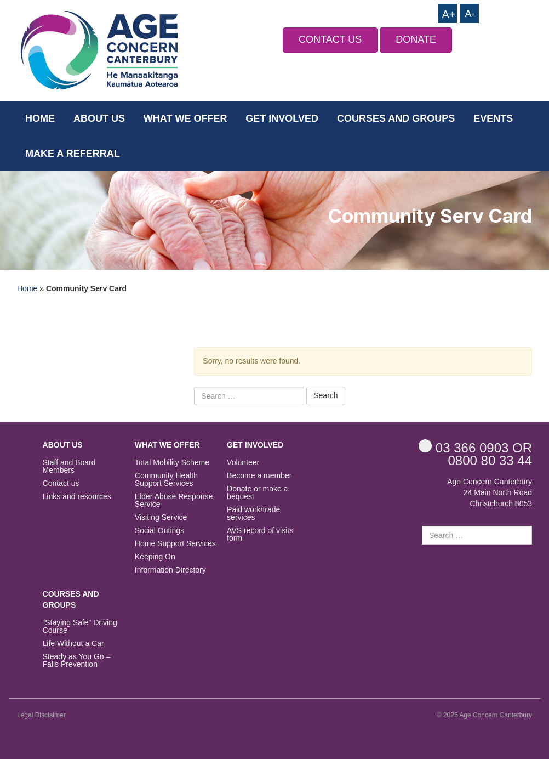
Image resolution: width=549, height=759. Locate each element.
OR (475, 447)
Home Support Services (175, 544)
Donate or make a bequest (257, 493)
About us (99, 118)
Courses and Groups (396, 118)
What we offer (185, 118)
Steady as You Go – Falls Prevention (77, 661)
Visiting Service (161, 517)
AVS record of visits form (260, 534)
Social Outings (159, 530)
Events (493, 118)
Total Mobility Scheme (172, 462)
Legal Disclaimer (41, 715)
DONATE (416, 39)
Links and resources (77, 496)
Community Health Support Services (166, 480)
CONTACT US (330, 39)
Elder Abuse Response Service (174, 500)
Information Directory (170, 570)
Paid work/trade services (253, 514)
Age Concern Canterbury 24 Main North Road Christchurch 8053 (489, 492)
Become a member (259, 476)
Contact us (61, 483)
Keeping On (155, 557)
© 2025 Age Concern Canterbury (484, 715)
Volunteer (243, 462)
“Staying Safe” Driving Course (80, 627)
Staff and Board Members (69, 466)
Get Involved (281, 118)
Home (40, 118)
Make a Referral (72, 153)
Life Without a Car (73, 643)
